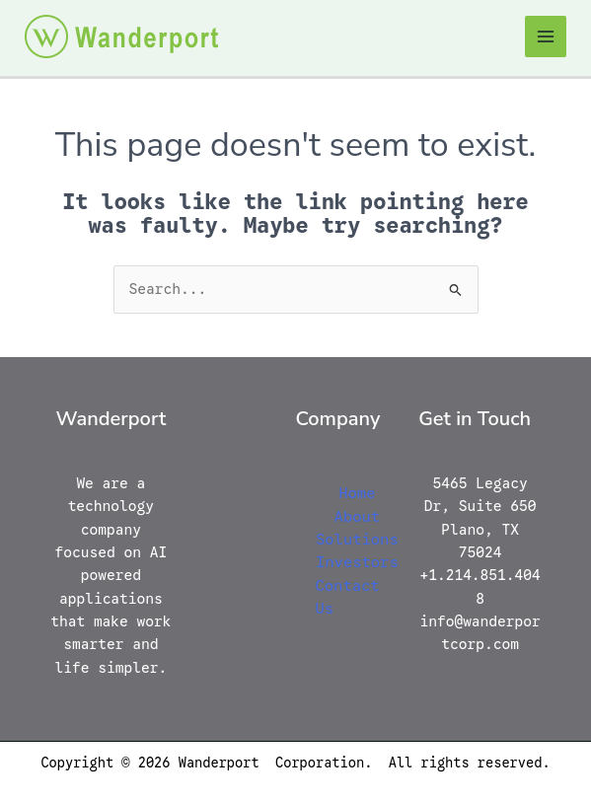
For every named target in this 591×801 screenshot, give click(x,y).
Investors (357, 561)
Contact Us (348, 597)
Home (356, 492)
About (357, 516)
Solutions (357, 539)
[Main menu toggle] (545, 36)
